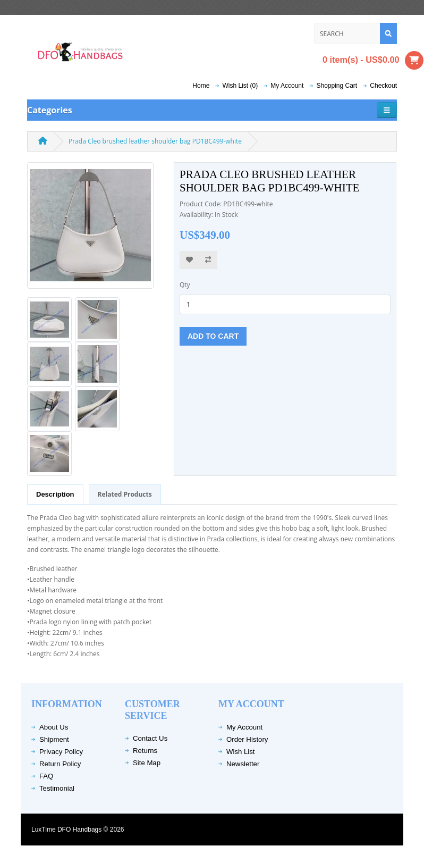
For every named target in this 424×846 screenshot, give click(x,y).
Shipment (54, 739)
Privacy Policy (61, 752)
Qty (185, 284)
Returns (145, 751)
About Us (53, 727)
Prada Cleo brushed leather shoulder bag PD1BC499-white (155, 141)
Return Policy (60, 764)
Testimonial (56, 788)
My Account (244, 727)
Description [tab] (55, 494)
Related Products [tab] (125, 494)
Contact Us (150, 738)
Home (200, 85)
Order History (247, 739)
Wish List (240, 752)
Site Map (146, 763)
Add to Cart (213, 336)
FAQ (46, 776)
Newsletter (242, 764)
